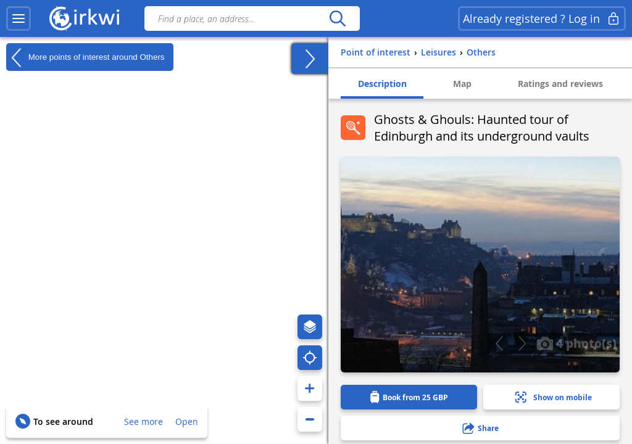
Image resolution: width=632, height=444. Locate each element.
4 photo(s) (576, 343)
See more (143, 421)
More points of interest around (85, 57)
